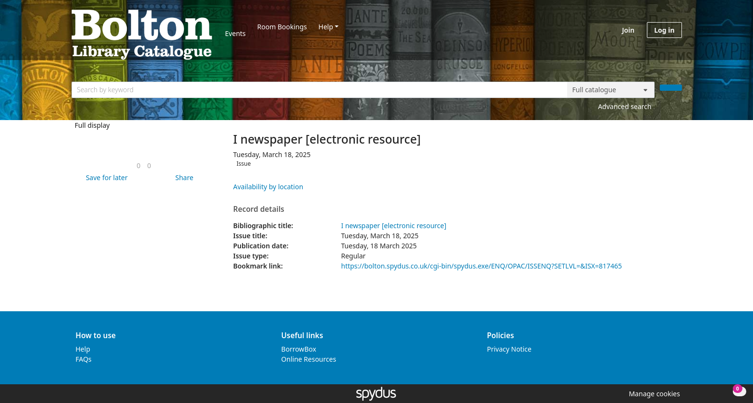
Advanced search (624, 106)
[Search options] (611, 90)
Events (235, 33)
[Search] (671, 88)
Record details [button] (258, 209)
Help (325, 26)
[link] (138, 165)
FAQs (83, 359)
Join (628, 30)
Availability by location (268, 186)
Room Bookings (282, 26)
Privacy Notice (509, 349)
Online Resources (308, 359)
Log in (664, 30)
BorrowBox (298, 349)
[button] (105, 177)
